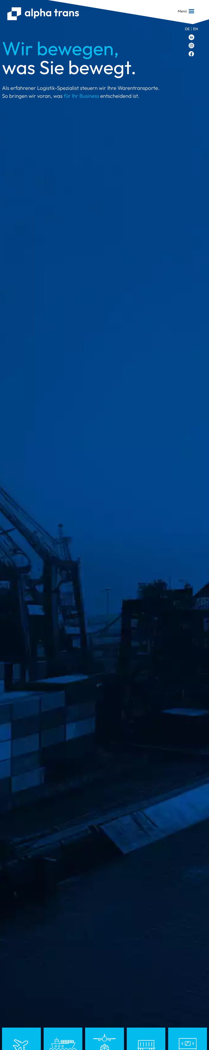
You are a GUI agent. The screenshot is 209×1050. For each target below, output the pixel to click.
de (187, 28)
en (195, 28)
